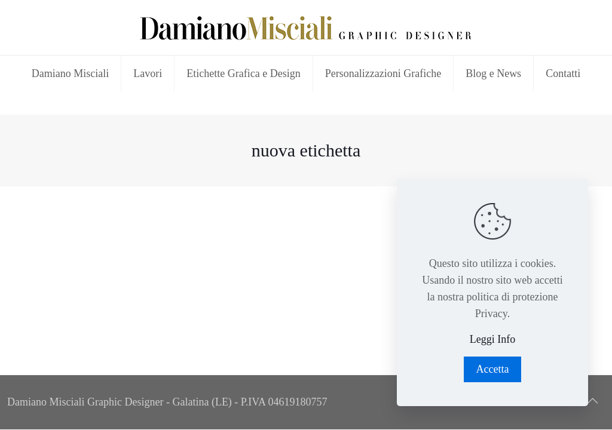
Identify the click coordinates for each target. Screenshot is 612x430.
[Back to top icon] (592, 400)
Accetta (492, 369)
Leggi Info (492, 339)
